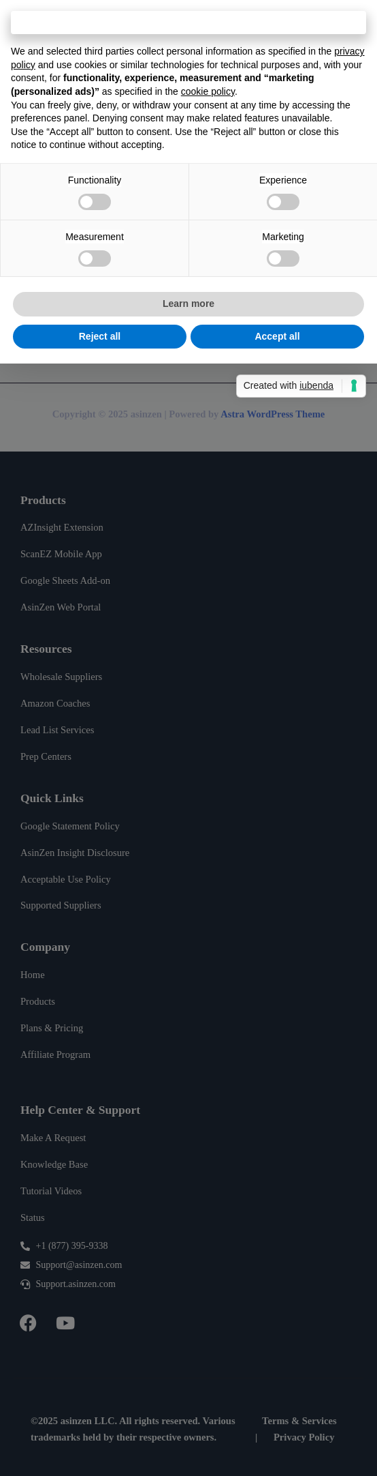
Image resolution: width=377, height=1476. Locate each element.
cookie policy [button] (208, 91)
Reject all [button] (99, 336)
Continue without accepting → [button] (188, 22)
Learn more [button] (188, 303)
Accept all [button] (277, 336)
